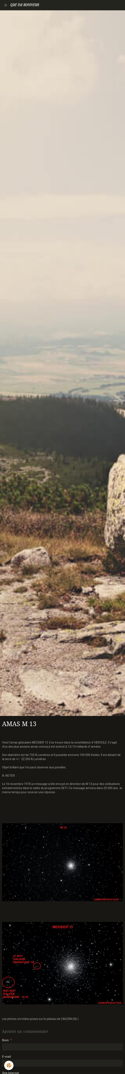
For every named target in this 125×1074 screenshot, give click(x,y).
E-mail (6, 1056)
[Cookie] (9, 1065)
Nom (5, 1040)
